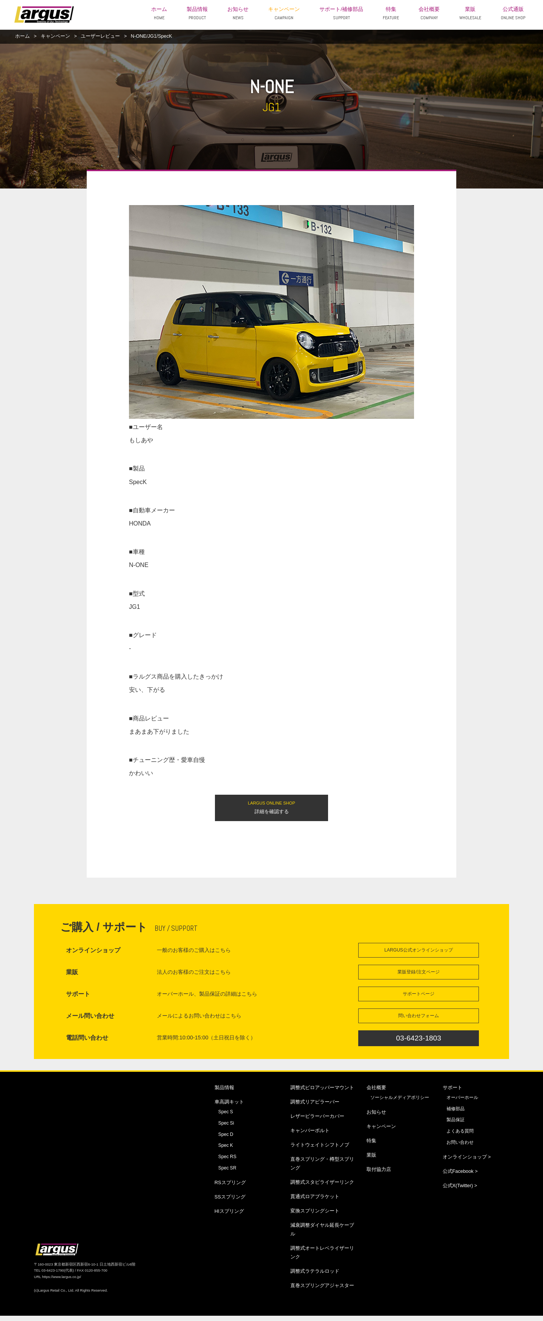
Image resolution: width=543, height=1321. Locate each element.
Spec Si (226, 1128)
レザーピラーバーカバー (317, 1121)
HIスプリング (229, 1216)
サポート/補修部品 (341, 13)
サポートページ (418, 998)
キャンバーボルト (310, 1135)
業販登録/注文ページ (418, 975)
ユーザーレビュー (100, 36)
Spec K (225, 1150)
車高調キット (229, 1107)
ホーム (159, 13)
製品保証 (455, 1125)
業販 (470, 13)
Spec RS (227, 1162)
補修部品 (455, 1113)
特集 (391, 13)
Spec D (225, 1139)
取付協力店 (379, 1174)
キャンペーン (284, 13)
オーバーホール (462, 1102)
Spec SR (227, 1173)
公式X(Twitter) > (460, 1191)
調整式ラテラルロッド (314, 1276)
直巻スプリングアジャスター (322, 1290)
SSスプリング (230, 1202)
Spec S (225, 1116)
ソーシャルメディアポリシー (399, 1102)
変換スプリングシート (314, 1216)
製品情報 (197, 13)
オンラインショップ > (467, 1162)
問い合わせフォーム (418, 1020)
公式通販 (513, 13)
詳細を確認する (271, 808)
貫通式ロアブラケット (314, 1202)
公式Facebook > (460, 1176)
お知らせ (237, 13)
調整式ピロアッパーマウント (322, 1092)
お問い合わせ (460, 1147)
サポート (452, 1092)
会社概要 (429, 13)
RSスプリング (230, 1188)
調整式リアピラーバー (314, 1107)
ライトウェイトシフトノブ (319, 1149)
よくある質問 (460, 1136)
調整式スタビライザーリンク (322, 1187)
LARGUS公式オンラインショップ (419, 952)
